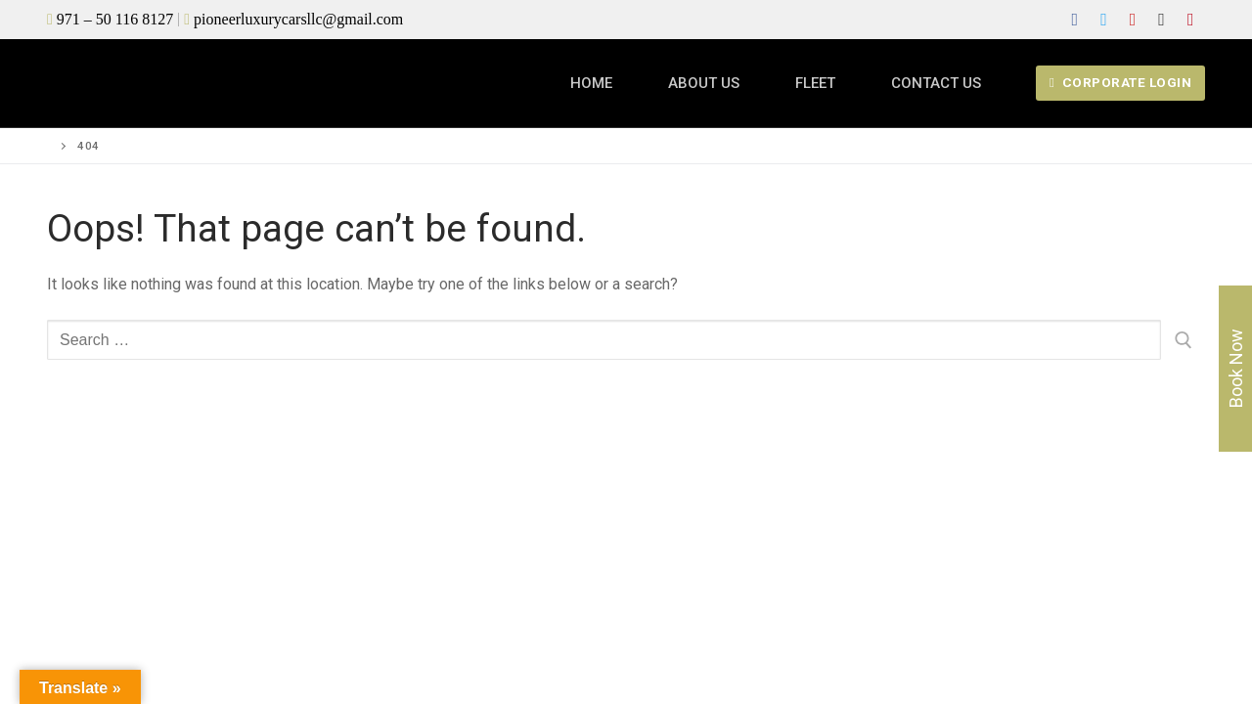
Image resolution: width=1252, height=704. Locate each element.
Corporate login (1120, 82)
